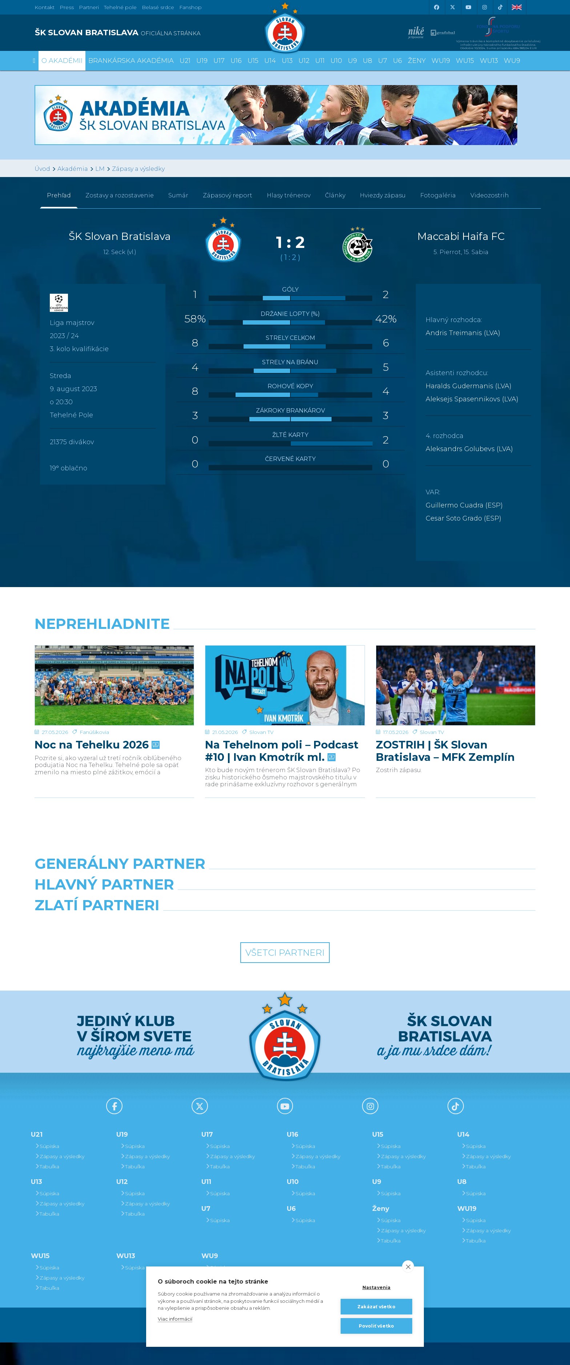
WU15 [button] (465, 61)
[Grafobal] (221, 914)
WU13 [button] (489, 61)
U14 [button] (270, 61)
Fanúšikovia (94, 707)
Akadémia (72, 168)
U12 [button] (303, 61)
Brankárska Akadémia (131, 61)
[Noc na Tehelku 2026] (114, 672)
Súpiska (47, 1168)
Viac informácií (175, 1319)
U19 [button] (202, 61)
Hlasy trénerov (288, 195)
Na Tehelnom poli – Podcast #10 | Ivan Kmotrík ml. (281, 726)
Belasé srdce (158, 7)
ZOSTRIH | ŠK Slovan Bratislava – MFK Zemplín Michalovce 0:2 (445, 726)
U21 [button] (185, 61)
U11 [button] (320, 61)
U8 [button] (367, 61)
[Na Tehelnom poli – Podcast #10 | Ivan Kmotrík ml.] (285, 672)
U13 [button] (287, 61)
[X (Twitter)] (452, 7)
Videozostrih (489, 195)
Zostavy (119, 195)
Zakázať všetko (376, 1306)
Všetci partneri (285, 975)
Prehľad (59, 195)
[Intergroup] (221, 946)
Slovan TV (261, 707)
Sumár (178, 195)
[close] (408, 1266)
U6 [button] (397, 61)
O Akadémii (62, 61)
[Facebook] (436, 7)
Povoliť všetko (376, 1326)
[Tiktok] (500, 7)
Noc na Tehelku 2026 (96, 720)
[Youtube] (468, 7)
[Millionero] (349, 914)
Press (67, 7)
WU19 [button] (440, 61)
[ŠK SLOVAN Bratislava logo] (285, 27)
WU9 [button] (512, 61)
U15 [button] (253, 61)
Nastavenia (376, 1287)
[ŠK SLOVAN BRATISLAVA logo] (157, 33)
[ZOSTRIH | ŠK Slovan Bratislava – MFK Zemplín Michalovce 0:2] (455, 672)
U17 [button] (219, 61)
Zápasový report (227, 195)
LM (100, 168)
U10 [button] (336, 61)
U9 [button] (352, 61)
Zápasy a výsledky (138, 168)
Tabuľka (47, 1189)
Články (335, 195)
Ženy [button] (417, 61)
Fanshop (190, 7)
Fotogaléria (438, 195)
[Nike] (285, 882)
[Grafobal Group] (349, 946)
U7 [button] (382, 61)
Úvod (42, 168)
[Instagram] (484, 7)
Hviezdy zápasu (383, 195)
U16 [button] (236, 61)
